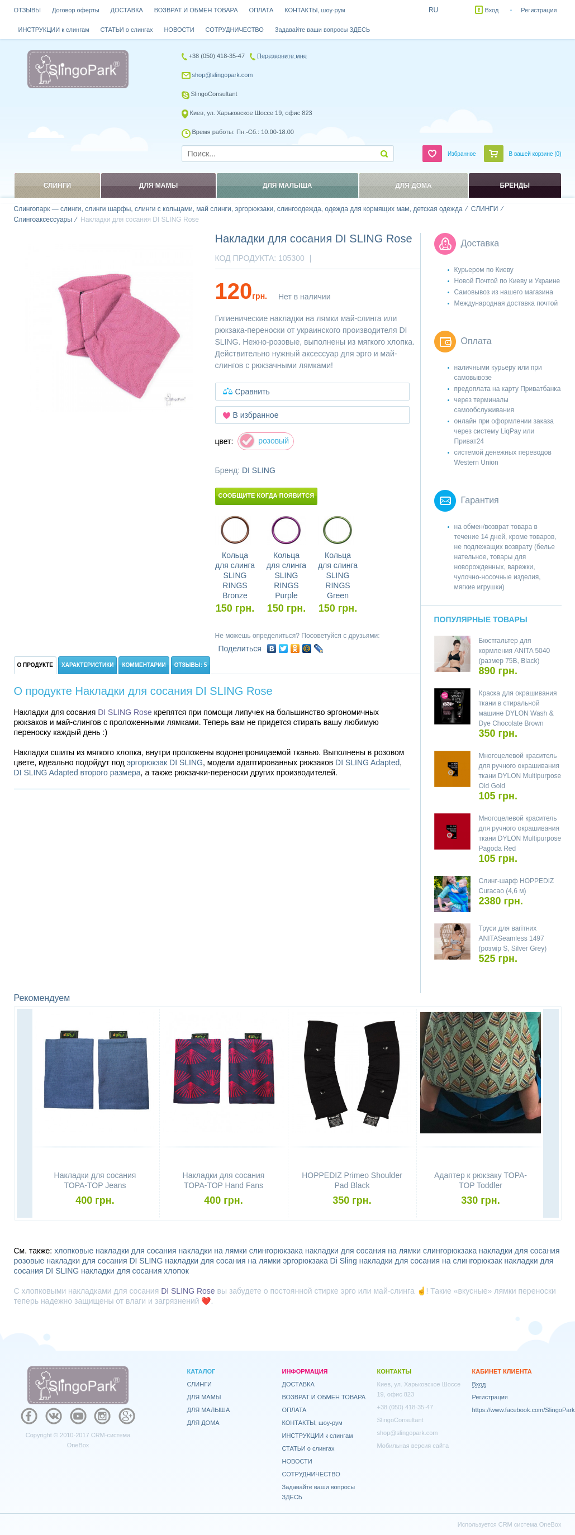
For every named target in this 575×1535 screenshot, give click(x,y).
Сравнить (252, 391)
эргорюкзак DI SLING (165, 762)
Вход (492, 10)
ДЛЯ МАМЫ (204, 1397)
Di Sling (343, 1260)
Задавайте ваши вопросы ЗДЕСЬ (322, 29)
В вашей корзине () (535, 154)
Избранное (462, 154)
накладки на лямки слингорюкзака (240, 1250)
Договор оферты (75, 10)
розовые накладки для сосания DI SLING (88, 1260)
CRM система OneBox (530, 1524)
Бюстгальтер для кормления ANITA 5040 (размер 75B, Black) (514, 651)
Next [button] (551, 1114)
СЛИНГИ (199, 1384)
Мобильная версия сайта (413, 1445)
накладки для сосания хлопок (135, 1270)
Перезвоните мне (282, 56)
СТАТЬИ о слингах (127, 29)
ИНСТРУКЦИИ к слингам (53, 29)
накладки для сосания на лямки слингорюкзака (391, 1250)
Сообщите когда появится (266, 495)
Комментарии (143, 665)
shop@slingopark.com (222, 74)
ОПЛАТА (261, 10)
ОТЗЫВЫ (27, 10)
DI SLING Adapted (367, 762)
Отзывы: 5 (190, 665)
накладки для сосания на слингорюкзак (430, 1260)
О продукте (35, 665)
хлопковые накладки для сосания (115, 1250)
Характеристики (87, 665)
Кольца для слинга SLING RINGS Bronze (235, 575)
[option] (109, 328)
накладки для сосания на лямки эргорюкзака (246, 1260)
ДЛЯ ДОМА (203, 1422)
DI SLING (258, 470)
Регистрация (539, 10)
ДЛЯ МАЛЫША (208, 1410)
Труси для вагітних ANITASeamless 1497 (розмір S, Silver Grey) (513, 938)
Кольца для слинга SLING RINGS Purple (286, 575)
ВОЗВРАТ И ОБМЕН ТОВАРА (196, 10)
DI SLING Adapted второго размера (77, 772)
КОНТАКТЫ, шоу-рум (314, 10)
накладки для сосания (519, 1250)
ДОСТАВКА (127, 10)
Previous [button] (24, 1114)
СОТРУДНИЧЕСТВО (235, 29)
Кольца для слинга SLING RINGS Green (338, 575)
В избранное (256, 415)
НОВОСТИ (179, 29)
